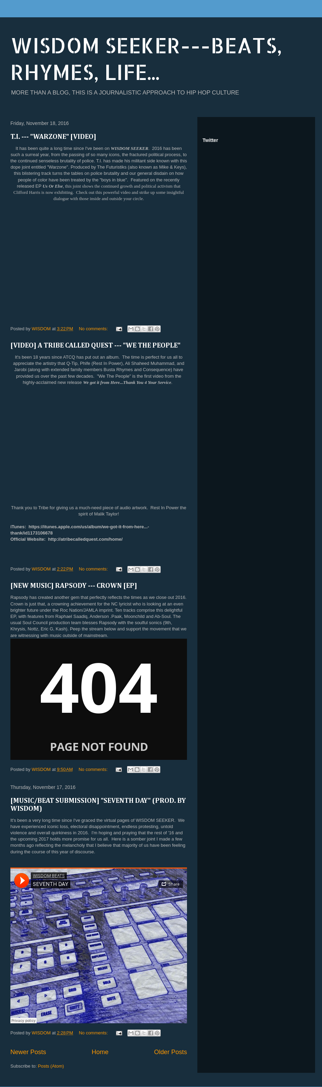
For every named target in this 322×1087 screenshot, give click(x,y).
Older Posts (170, 1052)
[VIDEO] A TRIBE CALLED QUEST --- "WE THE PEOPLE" (95, 345)
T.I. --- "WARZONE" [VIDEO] (53, 136)
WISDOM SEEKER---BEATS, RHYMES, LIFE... (146, 58)
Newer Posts (28, 1052)
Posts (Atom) (51, 1066)
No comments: (94, 328)
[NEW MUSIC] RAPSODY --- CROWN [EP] (73, 585)
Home (100, 1052)
